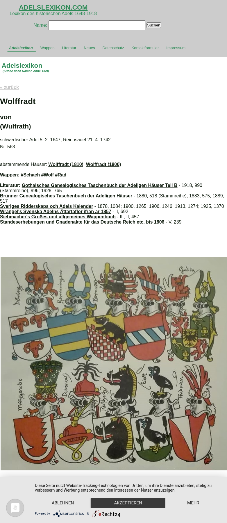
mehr (193, 503)
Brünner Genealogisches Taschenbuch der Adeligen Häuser (66, 195)
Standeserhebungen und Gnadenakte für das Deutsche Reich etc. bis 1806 (82, 221)
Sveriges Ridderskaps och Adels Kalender (46, 206)
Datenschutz (113, 48)
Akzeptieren (128, 503)
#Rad (60, 174)
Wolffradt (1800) (103, 164)
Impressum (175, 48)
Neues (89, 48)
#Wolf (47, 174)
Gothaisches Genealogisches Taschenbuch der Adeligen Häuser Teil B (100, 185)
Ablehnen (63, 503)
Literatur (69, 48)
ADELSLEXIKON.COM (53, 7)
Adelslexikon (21, 48)
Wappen (47, 48)
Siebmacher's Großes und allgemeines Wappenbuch (58, 216)
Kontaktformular (145, 48)
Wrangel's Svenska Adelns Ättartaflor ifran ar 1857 (55, 211)
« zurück (9, 87)
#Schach (30, 174)
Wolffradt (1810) (65, 164)
